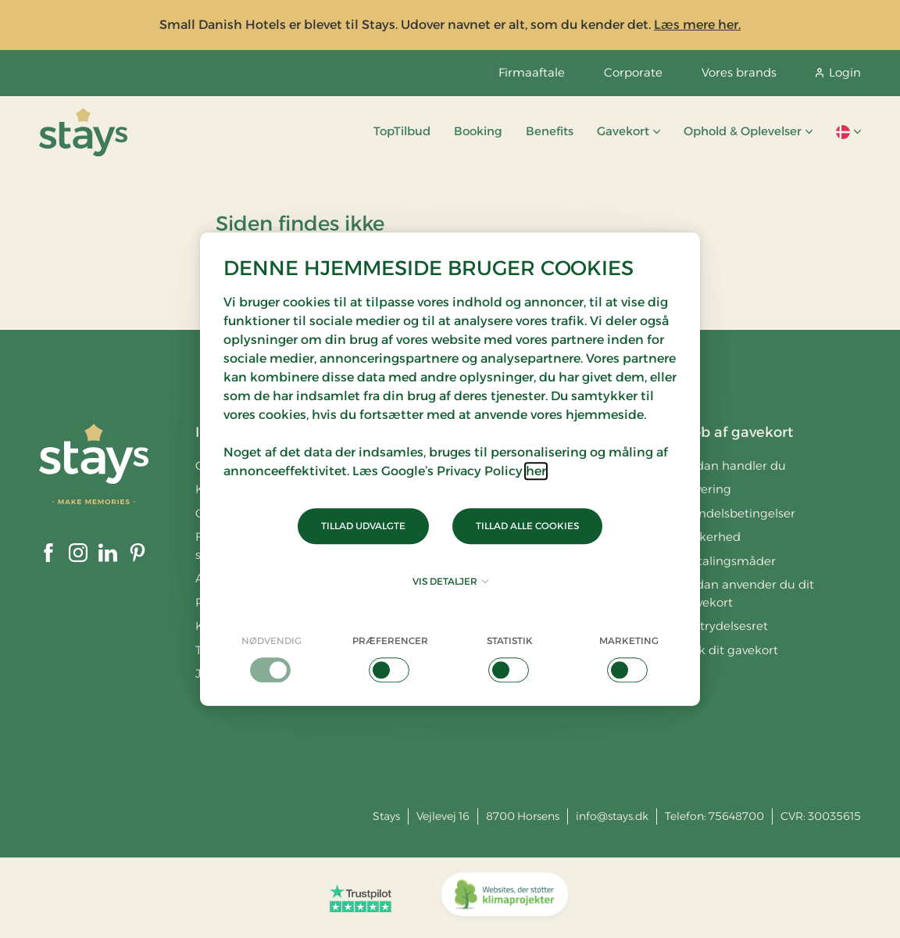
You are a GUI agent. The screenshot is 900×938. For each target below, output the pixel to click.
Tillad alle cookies (527, 526)
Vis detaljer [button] (450, 581)
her (536, 471)
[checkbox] (271, 658)
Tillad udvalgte (363, 526)
